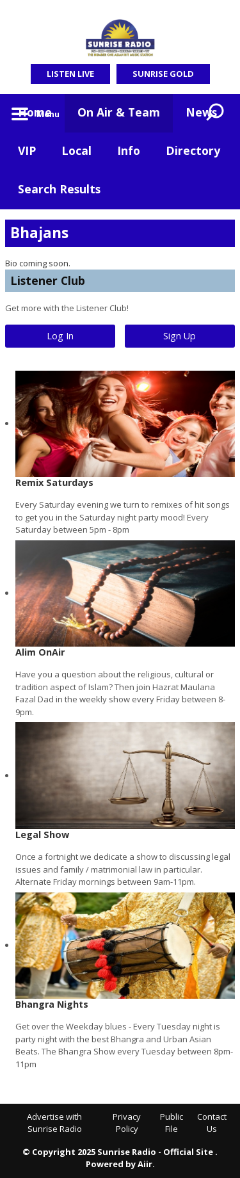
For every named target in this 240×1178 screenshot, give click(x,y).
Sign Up (179, 336)
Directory (193, 150)
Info (128, 150)
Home (35, 112)
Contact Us (212, 1123)
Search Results (59, 189)
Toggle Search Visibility (215, 113)
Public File (171, 1123)
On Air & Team (118, 112)
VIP (27, 150)
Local (76, 150)
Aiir (145, 1164)
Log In (60, 336)
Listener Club (47, 280)
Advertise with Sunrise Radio (54, 1123)
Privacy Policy (127, 1123)
